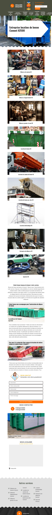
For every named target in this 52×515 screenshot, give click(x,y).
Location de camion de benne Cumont (26, 492)
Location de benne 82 (31, 14)
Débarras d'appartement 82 (18, 14)
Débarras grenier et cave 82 (25, 14)
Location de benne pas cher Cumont (27, 497)
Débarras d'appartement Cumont (13, 494)
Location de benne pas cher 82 (43, 14)
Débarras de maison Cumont (14, 489)
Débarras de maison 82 (10, 14)
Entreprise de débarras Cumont (38, 495)
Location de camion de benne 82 (37, 14)
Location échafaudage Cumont (38, 489)
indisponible (18, 5)
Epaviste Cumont (37, 500)
